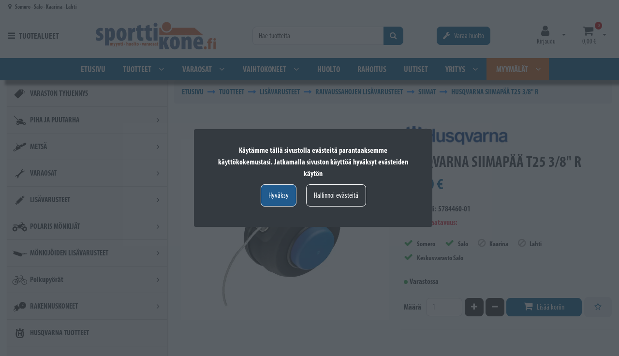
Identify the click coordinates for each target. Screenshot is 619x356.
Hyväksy (278, 195)
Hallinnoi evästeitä (336, 195)
